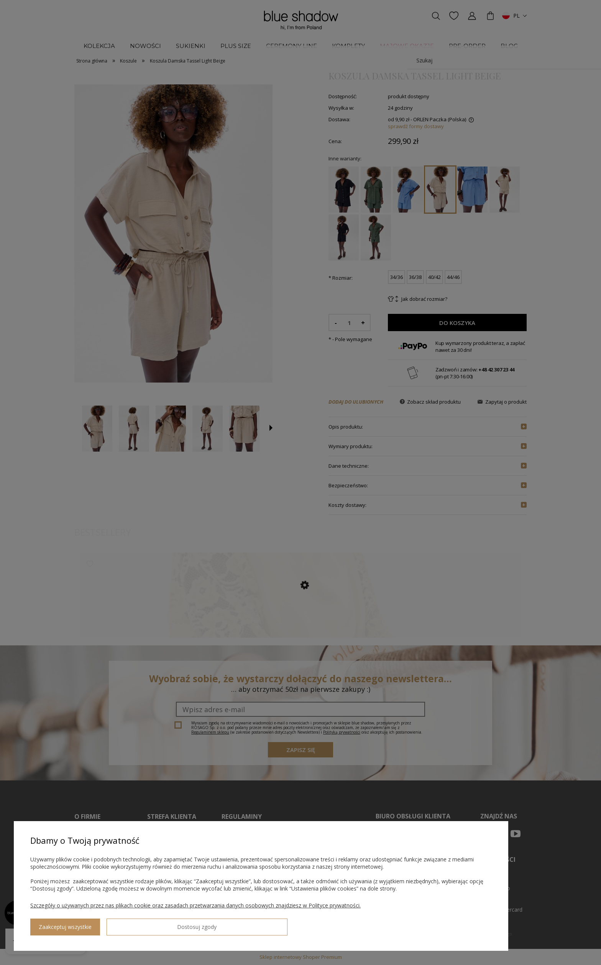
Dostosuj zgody (57, 924)
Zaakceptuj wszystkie (126, 924)
